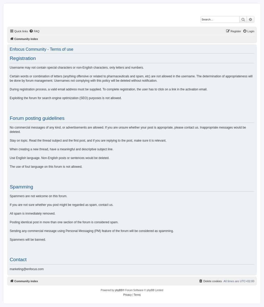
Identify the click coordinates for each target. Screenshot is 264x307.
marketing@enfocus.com (27, 269)
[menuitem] (34, 31)
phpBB (119, 290)
